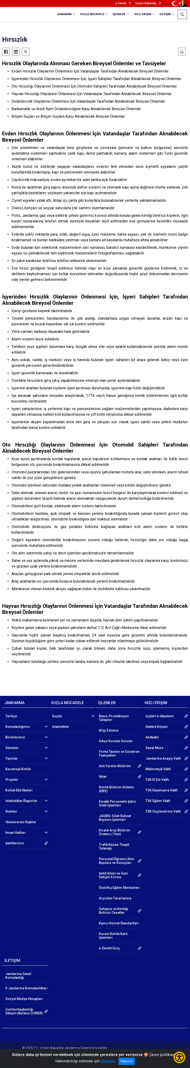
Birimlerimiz (15, 737)
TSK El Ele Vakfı (157, 780)
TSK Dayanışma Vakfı (162, 790)
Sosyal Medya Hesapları (24, 999)
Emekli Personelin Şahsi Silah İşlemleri (117, 803)
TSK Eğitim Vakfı (158, 801)
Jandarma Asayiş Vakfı (163, 758)
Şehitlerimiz (14, 843)
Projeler (11, 780)
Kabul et (127, 1061)
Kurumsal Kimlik (18, 769)
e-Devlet (120, 3)
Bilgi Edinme (108, 730)
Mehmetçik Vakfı (158, 769)
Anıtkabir (152, 737)
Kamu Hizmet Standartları (119, 923)
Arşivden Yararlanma (115, 898)
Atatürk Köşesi (157, 727)
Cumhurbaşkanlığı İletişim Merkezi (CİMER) (24, 1011)
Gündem (12, 748)
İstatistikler (60, 727)
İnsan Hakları (15, 832)
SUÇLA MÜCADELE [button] (92, 14)
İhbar (103, 776)
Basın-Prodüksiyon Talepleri (114, 718)
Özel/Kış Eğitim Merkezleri (119, 888)
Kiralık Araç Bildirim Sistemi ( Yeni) (114, 832)
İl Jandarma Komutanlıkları (26, 988)
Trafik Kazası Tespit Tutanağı (114, 846)
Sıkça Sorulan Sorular (116, 741)
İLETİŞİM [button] (165, 14)
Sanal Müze (154, 748)
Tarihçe (11, 716)
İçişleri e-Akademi (160, 716)
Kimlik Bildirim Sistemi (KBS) (116, 789)
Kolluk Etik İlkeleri (18, 790)
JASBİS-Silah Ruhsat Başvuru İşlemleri (115, 818)
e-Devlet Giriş (109, 948)
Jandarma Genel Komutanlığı (18, 975)
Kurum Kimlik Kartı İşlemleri (113, 935)
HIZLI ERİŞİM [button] (142, 14)
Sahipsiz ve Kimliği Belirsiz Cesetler (113, 911)
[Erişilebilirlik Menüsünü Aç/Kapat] (179, 1057)
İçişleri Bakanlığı (145, 3)
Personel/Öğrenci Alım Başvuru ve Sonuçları (116, 861)
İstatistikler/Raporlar (21, 801)
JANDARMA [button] (64, 14)
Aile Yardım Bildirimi (115, 766)
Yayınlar (11, 758)
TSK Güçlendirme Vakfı (163, 811)
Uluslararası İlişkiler (20, 822)
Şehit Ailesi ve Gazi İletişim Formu (113, 875)
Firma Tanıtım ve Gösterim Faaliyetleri (119, 753)
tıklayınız (108, 1061)
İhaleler (11, 811)
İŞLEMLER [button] (119, 14)
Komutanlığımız (17, 727)
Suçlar (57, 716)
